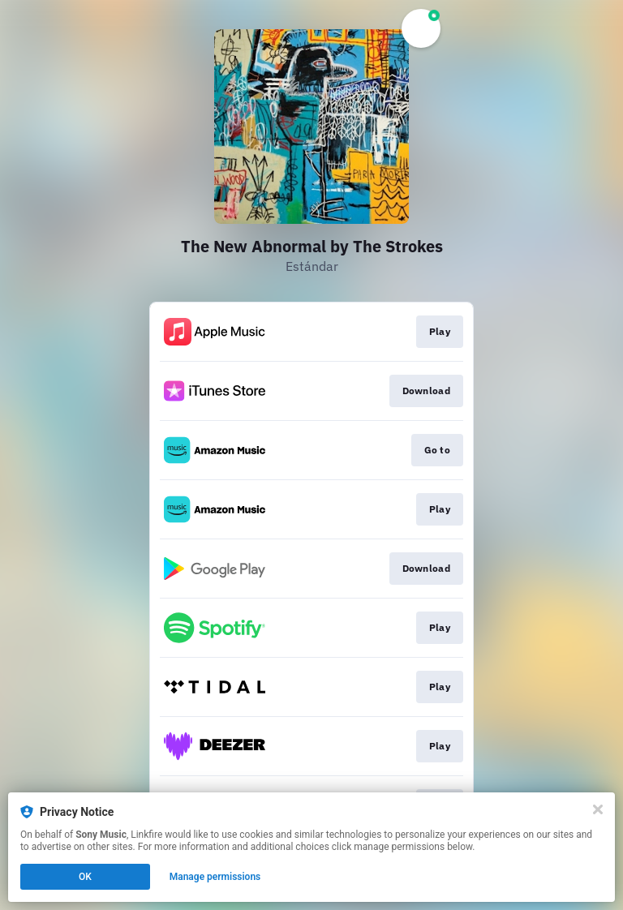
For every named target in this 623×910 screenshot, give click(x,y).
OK (85, 876)
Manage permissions (215, 876)
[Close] (598, 809)
